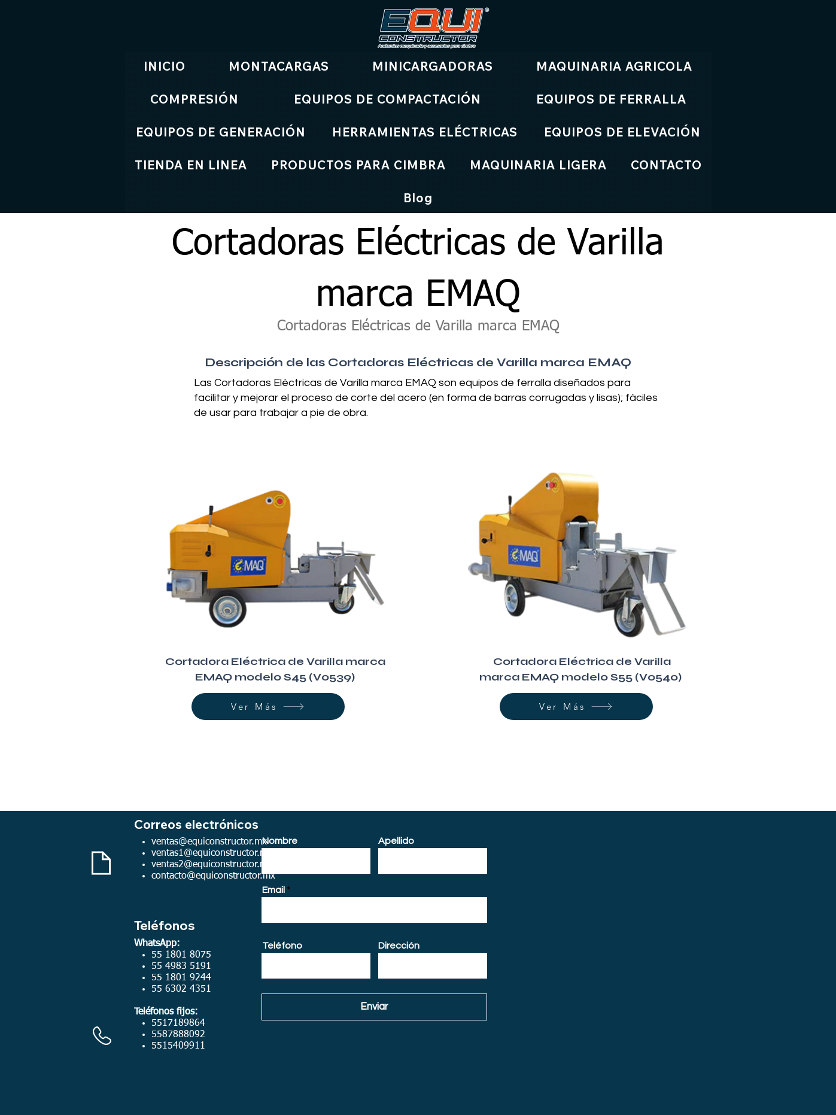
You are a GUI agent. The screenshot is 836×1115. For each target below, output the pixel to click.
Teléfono (282, 945)
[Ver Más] (268, 706)
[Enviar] (374, 1007)
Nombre (279, 841)
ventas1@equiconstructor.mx (211, 853)
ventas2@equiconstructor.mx (211, 865)
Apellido (396, 841)
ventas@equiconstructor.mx (209, 842)
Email (273, 890)
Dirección (398, 945)
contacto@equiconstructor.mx (213, 876)
